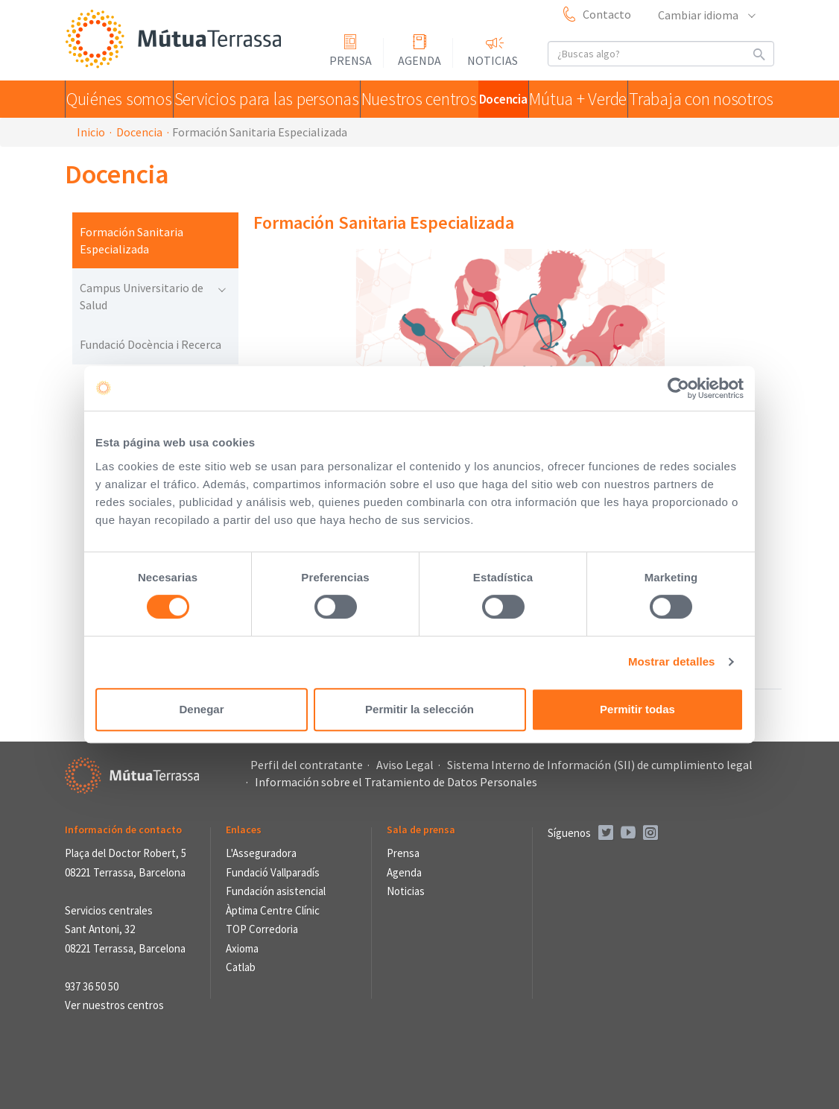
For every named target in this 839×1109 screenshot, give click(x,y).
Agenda (419, 60)
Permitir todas (637, 709)
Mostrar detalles (671, 661)
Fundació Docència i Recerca (150, 344)
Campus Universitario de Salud (152, 296)
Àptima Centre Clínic (273, 910)
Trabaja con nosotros (705, 99)
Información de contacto (123, 829)
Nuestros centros (401, 99)
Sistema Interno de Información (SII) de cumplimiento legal (600, 764)
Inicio (91, 131)
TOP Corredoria (262, 929)
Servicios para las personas (257, 99)
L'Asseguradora (261, 853)
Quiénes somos (119, 99)
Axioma (242, 948)
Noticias (492, 60)
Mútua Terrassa (176, 40)
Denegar (201, 709)
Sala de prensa (421, 829)
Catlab (241, 967)
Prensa (350, 60)
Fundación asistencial (276, 891)
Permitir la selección (419, 709)
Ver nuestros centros (114, 1005)
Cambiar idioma (706, 14)
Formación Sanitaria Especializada (131, 240)
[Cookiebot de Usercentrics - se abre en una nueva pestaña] (678, 388)
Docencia (496, 99)
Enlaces (244, 829)
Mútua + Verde (585, 99)
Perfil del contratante (306, 764)
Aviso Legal (405, 764)
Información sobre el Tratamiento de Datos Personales (396, 781)
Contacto (607, 14)
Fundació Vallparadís (273, 872)
